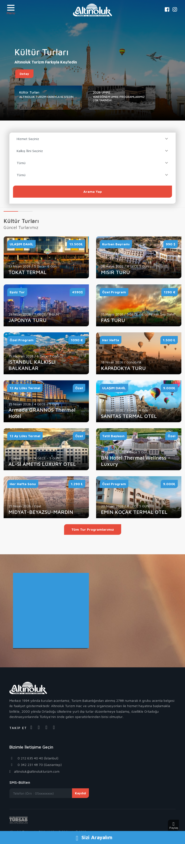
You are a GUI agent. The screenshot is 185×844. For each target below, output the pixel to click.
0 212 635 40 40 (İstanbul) (33, 758)
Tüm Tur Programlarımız (92, 529)
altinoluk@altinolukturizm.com (34, 771)
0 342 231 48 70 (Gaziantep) (35, 765)
